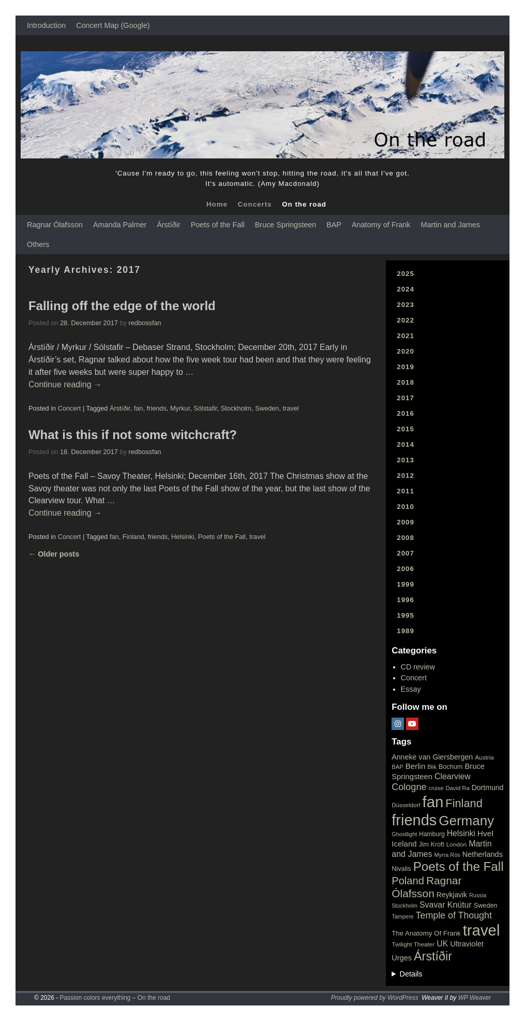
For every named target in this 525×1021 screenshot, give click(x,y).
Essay (411, 689)
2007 (405, 553)
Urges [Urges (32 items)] (402, 958)
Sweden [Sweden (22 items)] (486, 905)
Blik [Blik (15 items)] (432, 767)
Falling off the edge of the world (122, 306)
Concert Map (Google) (112, 25)
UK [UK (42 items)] (442, 943)
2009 (405, 522)
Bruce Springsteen (285, 225)
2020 (405, 351)
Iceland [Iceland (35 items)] (404, 843)
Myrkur (180, 408)
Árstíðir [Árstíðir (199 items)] (433, 956)
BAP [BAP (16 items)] (397, 767)
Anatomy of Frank (381, 225)
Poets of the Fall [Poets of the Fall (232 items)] (458, 866)
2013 (405, 460)
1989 (405, 631)
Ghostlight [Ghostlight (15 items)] (404, 834)
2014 (405, 444)
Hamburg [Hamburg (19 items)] (431, 834)
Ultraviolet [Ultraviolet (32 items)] (467, 944)
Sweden (267, 408)
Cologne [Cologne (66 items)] (409, 787)
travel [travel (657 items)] (481, 930)
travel (291, 408)
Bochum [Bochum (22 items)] (451, 766)
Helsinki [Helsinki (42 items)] (461, 833)
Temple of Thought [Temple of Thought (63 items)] (454, 915)
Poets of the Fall (218, 225)
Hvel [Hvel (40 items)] (485, 833)
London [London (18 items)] (456, 844)
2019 (405, 367)
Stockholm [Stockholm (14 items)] (404, 905)
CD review (418, 667)
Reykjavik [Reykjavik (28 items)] (452, 895)
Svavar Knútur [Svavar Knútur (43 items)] (445, 904)
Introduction (46, 25)
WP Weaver (474, 997)
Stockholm (236, 408)
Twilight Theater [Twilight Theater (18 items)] (413, 944)
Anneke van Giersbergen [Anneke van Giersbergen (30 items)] (432, 757)
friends (157, 408)
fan (138, 408)
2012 (405, 475)
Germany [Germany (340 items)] (466, 820)
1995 (405, 615)
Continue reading (65, 384)
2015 (405, 429)
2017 (405, 398)
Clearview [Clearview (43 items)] (452, 776)
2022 (405, 320)
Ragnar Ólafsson (55, 225)
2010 (405, 507)
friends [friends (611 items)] (414, 820)
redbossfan (145, 323)
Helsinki (182, 537)
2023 (405, 305)
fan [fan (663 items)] (433, 801)
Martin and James (450, 225)
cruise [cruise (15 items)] (435, 788)
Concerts (255, 204)
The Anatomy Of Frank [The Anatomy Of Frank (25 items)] (426, 933)
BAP (333, 225)
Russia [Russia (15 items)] (477, 895)
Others (38, 244)
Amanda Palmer (119, 225)
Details (411, 974)
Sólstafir (205, 408)
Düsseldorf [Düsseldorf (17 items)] (406, 805)
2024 (405, 289)
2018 (405, 382)
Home (217, 204)
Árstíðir (169, 225)
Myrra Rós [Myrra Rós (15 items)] (447, 855)
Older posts (53, 554)
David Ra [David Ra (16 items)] (458, 788)
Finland (133, 537)
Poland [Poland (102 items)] (408, 880)
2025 (405, 274)
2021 (405, 336)
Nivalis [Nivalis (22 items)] (401, 868)
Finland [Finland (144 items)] (464, 803)
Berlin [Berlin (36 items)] (416, 766)
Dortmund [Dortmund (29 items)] (488, 787)
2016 (405, 413)
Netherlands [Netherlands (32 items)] (482, 854)
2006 (405, 569)
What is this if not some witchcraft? (132, 435)
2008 (405, 538)
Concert (69, 408)
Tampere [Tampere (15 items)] (402, 916)
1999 (405, 584)
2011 (405, 491)
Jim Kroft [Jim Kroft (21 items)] (431, 844)
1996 (405, 600)
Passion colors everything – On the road (115, 997)
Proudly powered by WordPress (374, 997)
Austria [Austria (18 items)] (484, 757)
